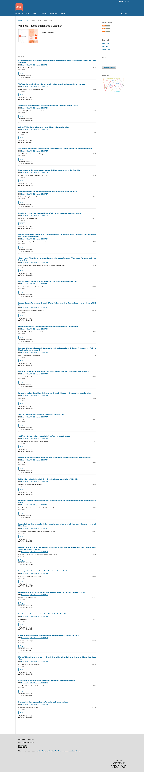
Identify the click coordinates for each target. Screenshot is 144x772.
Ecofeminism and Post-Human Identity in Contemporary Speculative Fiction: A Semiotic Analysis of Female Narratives (54, 393)
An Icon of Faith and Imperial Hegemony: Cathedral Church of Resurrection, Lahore (43, 127)
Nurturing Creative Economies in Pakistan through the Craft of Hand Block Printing (43, 614)
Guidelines (53, 13)
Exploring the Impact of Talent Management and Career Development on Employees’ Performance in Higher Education (54, 457)
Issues (35, 13)
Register (121, 1)
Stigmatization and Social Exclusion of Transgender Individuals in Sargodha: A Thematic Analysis (48, 105)
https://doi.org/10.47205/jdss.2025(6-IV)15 (34, 374)
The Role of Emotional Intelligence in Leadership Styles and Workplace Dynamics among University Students (51, 84)
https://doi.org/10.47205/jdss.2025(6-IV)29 (34, 683)
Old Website (19, 13)
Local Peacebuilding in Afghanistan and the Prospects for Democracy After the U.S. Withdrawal (47, 191)
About (63, 13)
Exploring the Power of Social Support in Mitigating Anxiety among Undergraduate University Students (49, 213)
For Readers (105, 43)
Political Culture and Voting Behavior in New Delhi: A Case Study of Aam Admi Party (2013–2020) (48, 479)
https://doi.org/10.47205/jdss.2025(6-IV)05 (34, 151)
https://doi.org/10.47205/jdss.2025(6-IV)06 (34, 172)
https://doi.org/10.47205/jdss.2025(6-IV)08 (34, 215)
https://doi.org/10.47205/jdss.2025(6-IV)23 (34, 552)
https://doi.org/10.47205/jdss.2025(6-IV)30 (34, 704)
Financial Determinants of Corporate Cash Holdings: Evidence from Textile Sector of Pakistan (46, 680)
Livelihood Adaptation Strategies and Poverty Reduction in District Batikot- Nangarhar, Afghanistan (48, 635)
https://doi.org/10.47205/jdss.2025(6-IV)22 (34, 528)
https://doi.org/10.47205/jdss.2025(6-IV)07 (34, 194)
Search (124, 13)
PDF (22, 73)
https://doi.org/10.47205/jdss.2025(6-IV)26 (34, 616)
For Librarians (106, 49)
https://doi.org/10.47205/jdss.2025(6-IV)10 (34, 262)
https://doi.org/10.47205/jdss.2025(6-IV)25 (34, 595)
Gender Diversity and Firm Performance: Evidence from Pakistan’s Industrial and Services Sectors (48, 326)
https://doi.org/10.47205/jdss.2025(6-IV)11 (34, 284)
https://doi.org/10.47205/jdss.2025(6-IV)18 (34, 438)
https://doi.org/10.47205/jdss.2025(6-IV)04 (34, 129)
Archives (26, 20)
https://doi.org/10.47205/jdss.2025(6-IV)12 (34, 307)
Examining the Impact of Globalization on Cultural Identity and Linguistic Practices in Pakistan (47, 571)
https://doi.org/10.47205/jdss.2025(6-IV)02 (34, 86)
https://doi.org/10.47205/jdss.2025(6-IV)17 (34, 417)
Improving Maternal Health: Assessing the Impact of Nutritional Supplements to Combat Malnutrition (49, 170)
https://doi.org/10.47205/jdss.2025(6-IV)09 (34, 239)
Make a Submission (109, 67)
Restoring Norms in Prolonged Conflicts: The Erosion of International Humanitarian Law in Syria (47, 281)
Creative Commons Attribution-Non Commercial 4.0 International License (58, 751)
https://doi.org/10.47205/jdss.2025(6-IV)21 (34, 505)
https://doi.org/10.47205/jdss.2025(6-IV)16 (34, 395)
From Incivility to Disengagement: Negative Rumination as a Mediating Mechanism (43, 702)
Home (28, 13)
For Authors (105, 46)
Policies (43, 13)
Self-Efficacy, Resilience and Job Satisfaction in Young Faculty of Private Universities (44, 436)
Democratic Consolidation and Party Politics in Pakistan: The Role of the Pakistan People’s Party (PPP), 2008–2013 (53, 371)
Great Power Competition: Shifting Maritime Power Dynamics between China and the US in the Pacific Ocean (51, 592)
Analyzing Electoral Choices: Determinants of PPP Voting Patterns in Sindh (41, 414)
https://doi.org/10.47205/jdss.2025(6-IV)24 (34, 573)
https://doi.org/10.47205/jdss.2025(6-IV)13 (34, 329)
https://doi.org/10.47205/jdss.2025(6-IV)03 (34, 108)
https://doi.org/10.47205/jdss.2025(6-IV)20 (34, 481)
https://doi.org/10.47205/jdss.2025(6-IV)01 (34, 65)
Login (126, 1)
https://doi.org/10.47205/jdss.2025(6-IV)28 (34, 661)
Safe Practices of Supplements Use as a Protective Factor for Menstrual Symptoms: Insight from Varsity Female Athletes (55, 148)
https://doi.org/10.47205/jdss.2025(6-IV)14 (34, 352)
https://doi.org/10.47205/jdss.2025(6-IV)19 (34, 460)
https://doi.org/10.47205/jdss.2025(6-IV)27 (34, 638)
